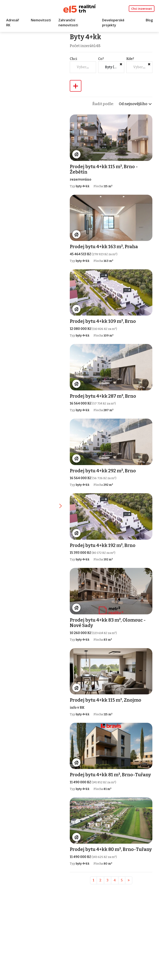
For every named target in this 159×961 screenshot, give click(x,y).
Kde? (130, 59)
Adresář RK (12, 22)
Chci (74, 59)
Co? (101, 59)
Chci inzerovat (141, 9)
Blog (149, 20)
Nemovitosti (41, 20)
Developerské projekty (113, 22)
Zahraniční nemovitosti (68, 22)
